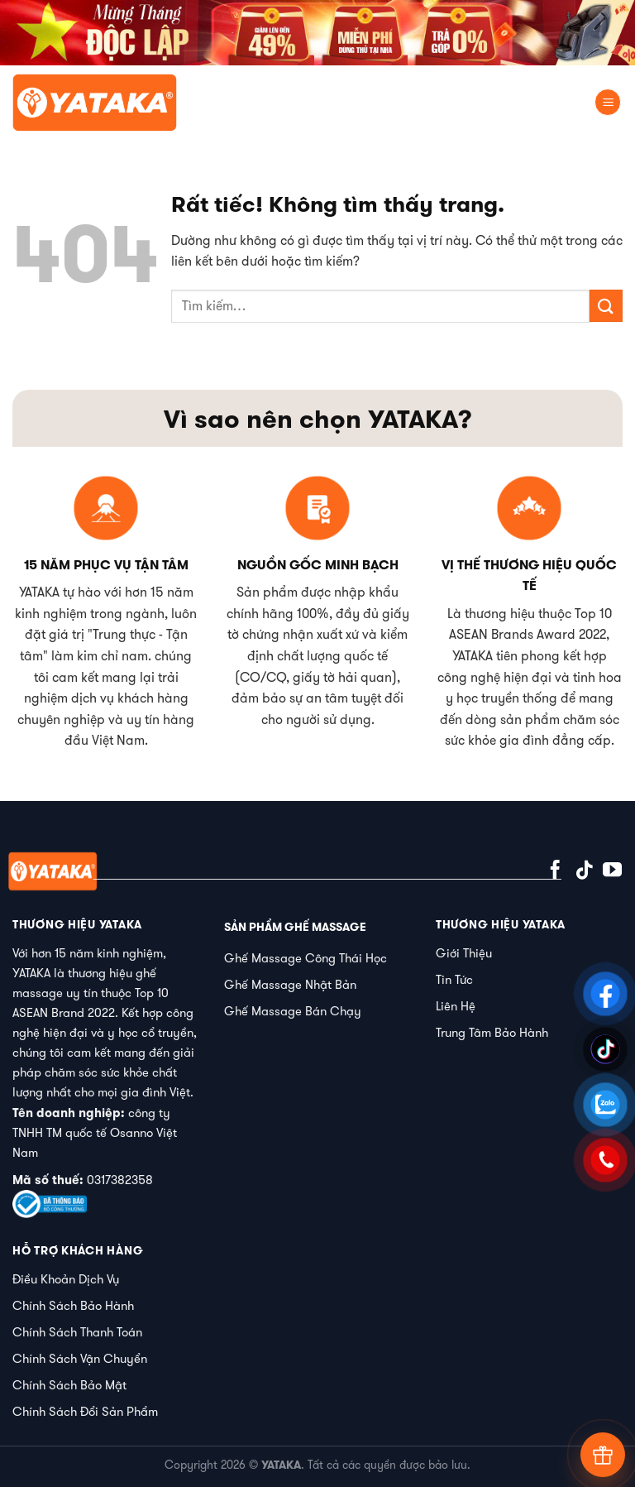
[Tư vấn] (602, 1454)
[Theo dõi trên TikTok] (584, 871)
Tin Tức (454, 979)
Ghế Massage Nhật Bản (290, 984)
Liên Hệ (455, 1006)
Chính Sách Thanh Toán (77, 1332)
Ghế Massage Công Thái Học (305, 958)
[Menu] (607, 102)
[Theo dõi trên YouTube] (612, 871)
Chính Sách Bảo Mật (69, 1384)
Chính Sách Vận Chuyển (79, 1358)
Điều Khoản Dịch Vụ (65, 1279)
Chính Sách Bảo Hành (73, 1305)
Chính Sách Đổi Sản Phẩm (85, 1411)
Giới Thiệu (464, 953)
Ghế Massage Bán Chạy (292, 1010)
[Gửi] (606, 306)
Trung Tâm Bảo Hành (492, 1032)
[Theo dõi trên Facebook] (555, 871)
